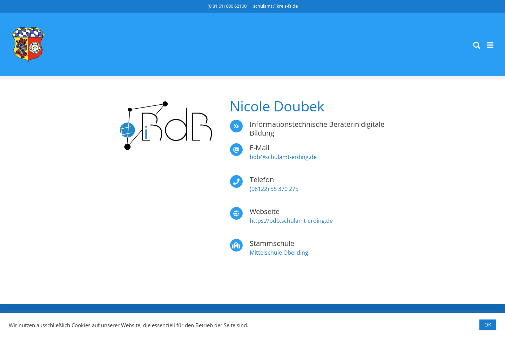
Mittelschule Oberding (279, 252)
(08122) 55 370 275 (274, 189)
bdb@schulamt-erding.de (283, 157)
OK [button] (487, 324)
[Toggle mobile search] (476, 45)
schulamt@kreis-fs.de (275, 6)
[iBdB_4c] (165, 126)
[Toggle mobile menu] (490, 45)
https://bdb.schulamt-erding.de (291, 221)
